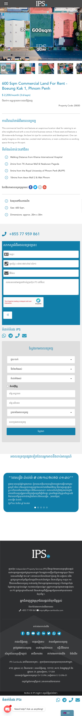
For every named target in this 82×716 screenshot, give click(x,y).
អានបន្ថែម (55, 497)
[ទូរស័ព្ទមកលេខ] (17, 336)
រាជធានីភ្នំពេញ (21, 642)
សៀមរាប (63, 576)
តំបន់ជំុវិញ (12, 387)
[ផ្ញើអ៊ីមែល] (24, 336)
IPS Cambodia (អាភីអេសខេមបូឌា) (23, 662)
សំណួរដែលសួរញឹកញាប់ (16, 654)
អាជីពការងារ (37, 654)
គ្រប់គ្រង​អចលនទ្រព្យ (22, 648)
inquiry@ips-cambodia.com (50, 611)
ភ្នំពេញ (53, 576)
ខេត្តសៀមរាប (38, 642)
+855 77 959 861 (21, 235)
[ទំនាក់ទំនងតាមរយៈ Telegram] (10, 336)
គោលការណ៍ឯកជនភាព (51, 682)
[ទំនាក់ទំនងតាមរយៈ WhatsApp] (4, 336)
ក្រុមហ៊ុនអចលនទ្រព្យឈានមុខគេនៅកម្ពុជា (56, 662)
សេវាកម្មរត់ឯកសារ (44, 648)
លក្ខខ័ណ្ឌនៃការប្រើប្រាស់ (31, 682)
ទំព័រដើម (73, 654)
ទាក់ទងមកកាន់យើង (56, 654)
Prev (4, 35)
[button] (6, 4)
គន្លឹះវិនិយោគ (63, 648)
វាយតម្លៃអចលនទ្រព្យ (58, 642)
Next (78, 35)
